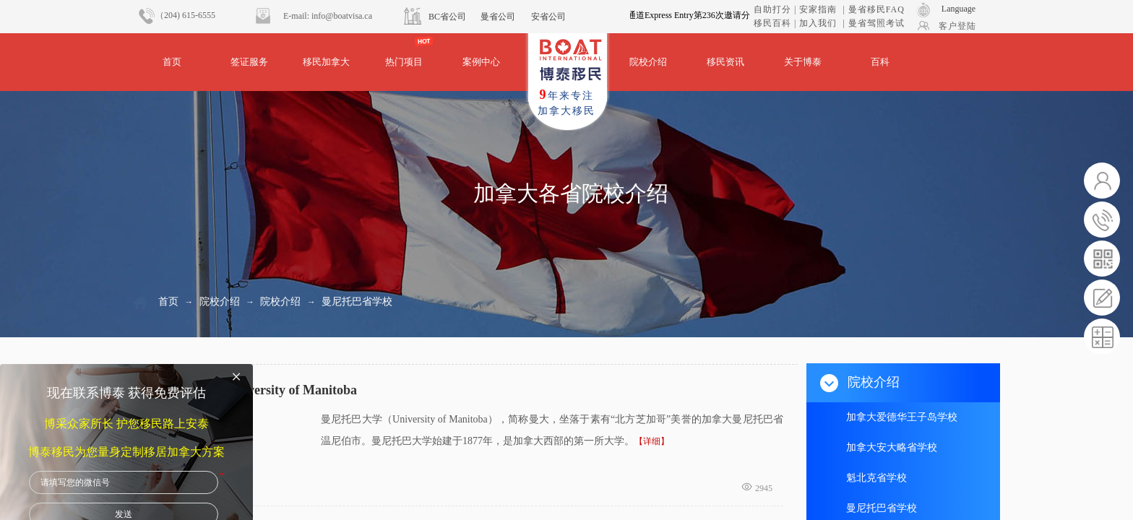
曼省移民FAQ (876, 9)
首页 (172, 61)
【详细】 (651, 441)
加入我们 (818, 23)
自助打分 (772, 9)
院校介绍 (648, 61)
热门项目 (404, 61)
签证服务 (249, 61)
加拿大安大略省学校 (891, 447)
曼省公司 (498, 17)
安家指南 (818, 9)
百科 (880, 61)
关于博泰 (803, 61)
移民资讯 (725, 61)
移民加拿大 (326, 61)
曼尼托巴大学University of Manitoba (253, 390)
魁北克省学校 (876, 477)
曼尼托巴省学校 (357, 301)
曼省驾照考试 (876, 23)
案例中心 (481, 61)
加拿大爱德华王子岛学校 (901, 417)
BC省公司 (447, 17)
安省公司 (548, 17)
